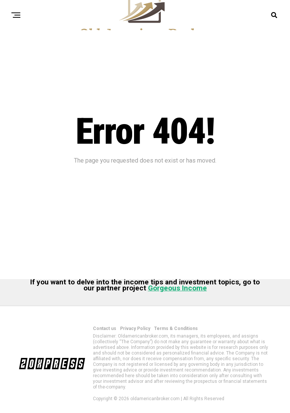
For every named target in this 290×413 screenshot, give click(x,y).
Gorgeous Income (177, 288)
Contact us (104, 328)
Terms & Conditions (176, 328)
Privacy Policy (135, 328)
